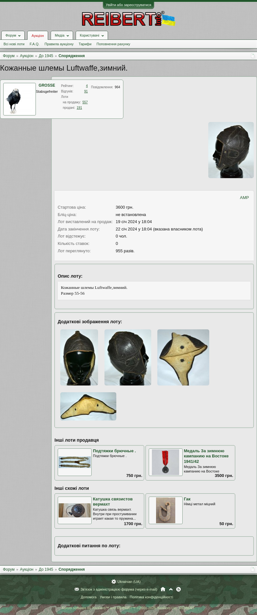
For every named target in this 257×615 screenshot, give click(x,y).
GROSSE (47, 85)
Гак (187, 499)
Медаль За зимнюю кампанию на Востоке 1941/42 (206, 456)
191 (79, 107)
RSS (178, 589)
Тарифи (85, 44)
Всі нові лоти (14, 44)
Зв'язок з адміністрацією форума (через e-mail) (118, 589)
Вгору (171, 589)
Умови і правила (113, 597)
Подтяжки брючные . (114, 450)
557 (85, 102)
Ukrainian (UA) (128, 582)
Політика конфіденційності (151, 597)
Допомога (88, 597)
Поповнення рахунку (113, 44)
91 (86, 91)
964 (117, 87)
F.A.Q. (34, 44)
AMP (244, 197)
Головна (163, 589)
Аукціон (37, 36)
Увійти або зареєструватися (128, 5)
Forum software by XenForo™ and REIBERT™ (128, 608)
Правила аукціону (59, 44)
